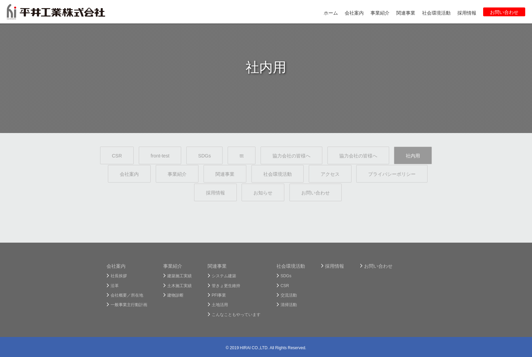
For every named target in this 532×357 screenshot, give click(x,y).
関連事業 (224, 173)
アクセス (330, 173)
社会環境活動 (277, 173)
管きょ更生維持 (226, 285)
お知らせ (262, 192)
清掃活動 (289, 304)
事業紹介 (177, 173)
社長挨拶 (119, 276)
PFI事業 (219, 295)
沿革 (115, 285)
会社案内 (129, 173)
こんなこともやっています (236, 314)
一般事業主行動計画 (129, 304)
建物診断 (175, 295)
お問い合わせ (315, 192)
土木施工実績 (179, 285)
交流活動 (289, 295)
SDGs (204, 155)
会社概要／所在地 (127, 295)
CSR (117, 155)
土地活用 (220, 304)
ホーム (331, 12)
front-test (160, 155)
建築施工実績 (179, 276)
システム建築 (224, 276)
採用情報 (215, 192)
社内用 (413, 155)
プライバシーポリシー (392, 173)
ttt (242, 155)
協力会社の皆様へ (291, 155)
